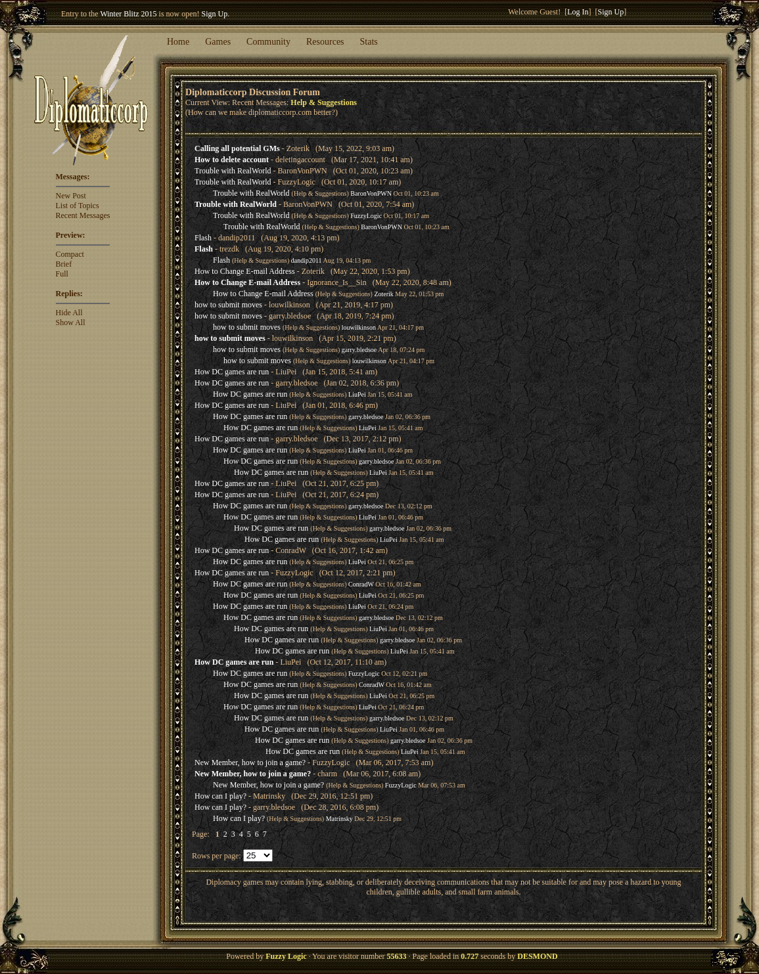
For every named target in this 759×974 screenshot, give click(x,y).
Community (268, 42)
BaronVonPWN (371, 193)
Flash (203, 237)
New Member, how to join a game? (250, 762)
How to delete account (232, 159)
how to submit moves (228, 304)
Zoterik (383, 294)
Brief (64, 264)
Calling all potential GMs (237, 148)
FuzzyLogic (366, 215)
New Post (71, 195)
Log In (577, 11)
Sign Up (215, 13)
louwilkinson (359, 327)
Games (218, 42)
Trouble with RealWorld (233, 170)
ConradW (361, 584)
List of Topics (77, 205)
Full (62, 273)
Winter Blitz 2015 (128, 13)
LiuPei (357, 394)
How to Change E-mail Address (245, 271)
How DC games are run (232, 371)
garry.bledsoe (359, 349)
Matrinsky (339, 818)
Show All (70, 322)
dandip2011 (306, 260)
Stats (369, 42)
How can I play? (220, 796)
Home (178, 42)
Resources (325, 42)
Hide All (69, 312)
